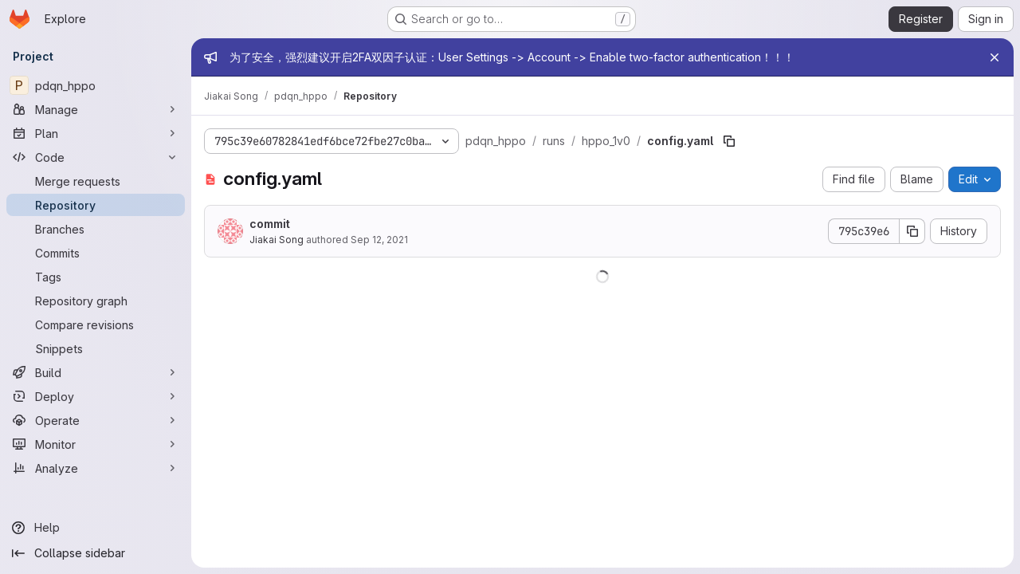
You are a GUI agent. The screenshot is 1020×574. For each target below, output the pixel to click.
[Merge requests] (95, 181)
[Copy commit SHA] (912, 231)
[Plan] (95, 133)
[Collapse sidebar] (95, 553)
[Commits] (95, 253)
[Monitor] (95, 444)
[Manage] (95, 109)
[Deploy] (95, 396)
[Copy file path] (729, 141)
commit (269, 223)
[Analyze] (95, 468)
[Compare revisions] (95, 324)
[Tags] (95, 276)
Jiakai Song (276, 240)
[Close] (994, 57)
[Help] (95, 528)
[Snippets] (95, 348)
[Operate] (95, 420)
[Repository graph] (95, 300)
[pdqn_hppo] (95, 85)
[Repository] (95, 205)
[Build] (95, 372)
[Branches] (95, 229)
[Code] (95, 157)
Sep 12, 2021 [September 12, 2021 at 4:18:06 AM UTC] (379, 240)
